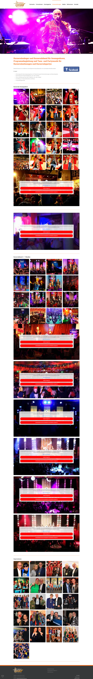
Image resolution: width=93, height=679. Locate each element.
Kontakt (78, 675)
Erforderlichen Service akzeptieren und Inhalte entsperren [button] (46, 191)
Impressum (77, 677)
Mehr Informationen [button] (46, 185)
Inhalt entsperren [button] (46, 188)
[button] (2, 676)
